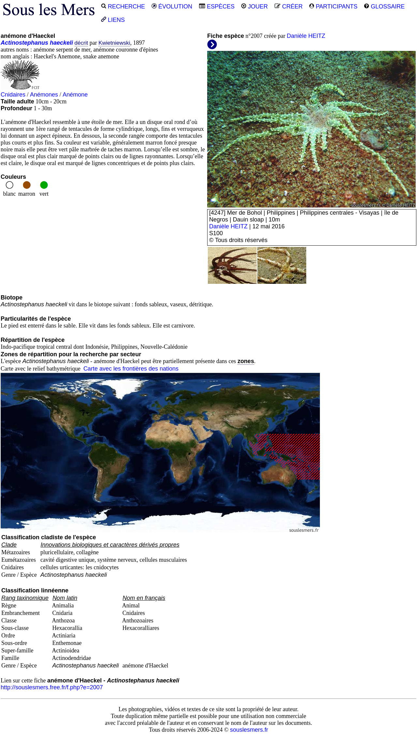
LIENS (113, 20)
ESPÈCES (217, 6)
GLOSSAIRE (384, 6)
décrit (81, 43)
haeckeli (61, 42)
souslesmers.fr (249, 729)
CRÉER (288, 6)
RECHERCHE (123, 6)
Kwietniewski (114, 43)
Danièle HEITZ (306, 36)
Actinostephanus (24, 42)
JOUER (254, 6)
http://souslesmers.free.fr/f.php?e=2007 (52, 687)
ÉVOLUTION (171, 6)
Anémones (44, 94)
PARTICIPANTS (333, 6)
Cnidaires (13, 94)
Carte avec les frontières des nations (131, 368)
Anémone (75, 94)
